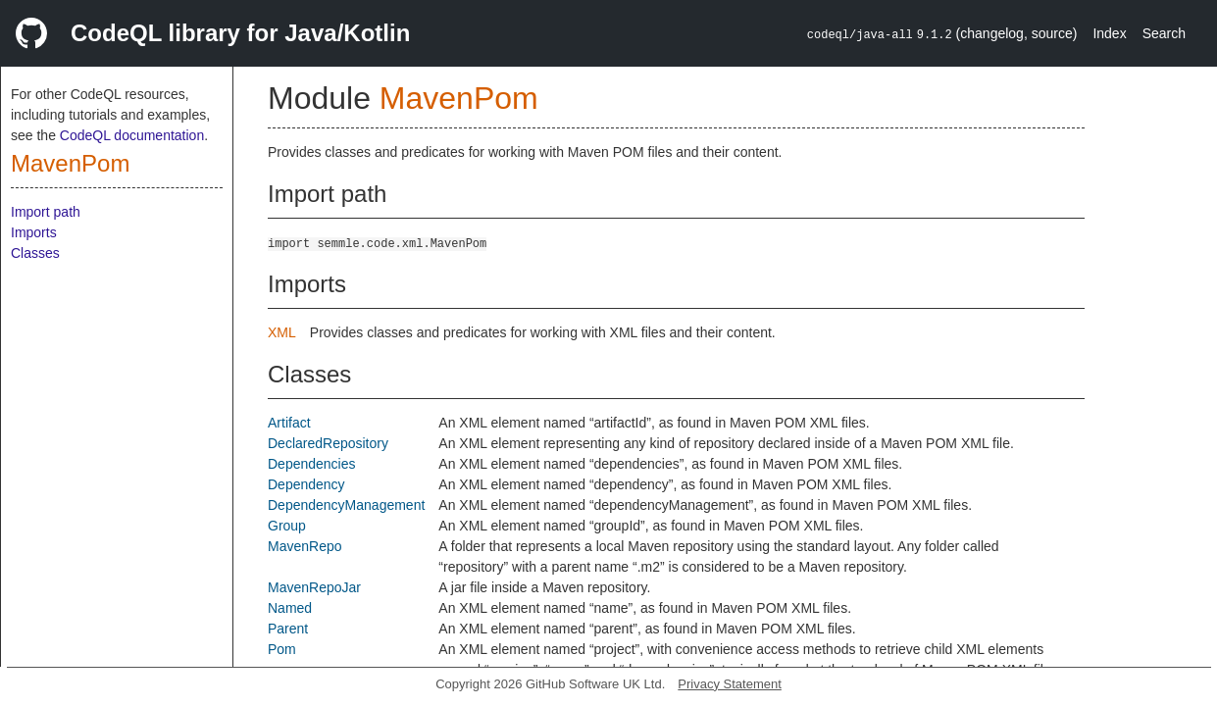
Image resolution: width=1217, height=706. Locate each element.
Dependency (306, 484)
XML (282, 332)
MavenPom (70, 163)
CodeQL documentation (132, 135)
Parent (288, 628)
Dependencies (312, 464)
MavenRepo (305, 546)
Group (287, 525)
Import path (45, 212)
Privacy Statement (730, 684)
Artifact (289, 422)
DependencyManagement (346, 505)
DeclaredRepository (328, 443)
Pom (282, 649)
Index (1109, 33)
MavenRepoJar (314, 587)
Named (290, 608)
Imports (34, 232)
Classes (35, 253)
